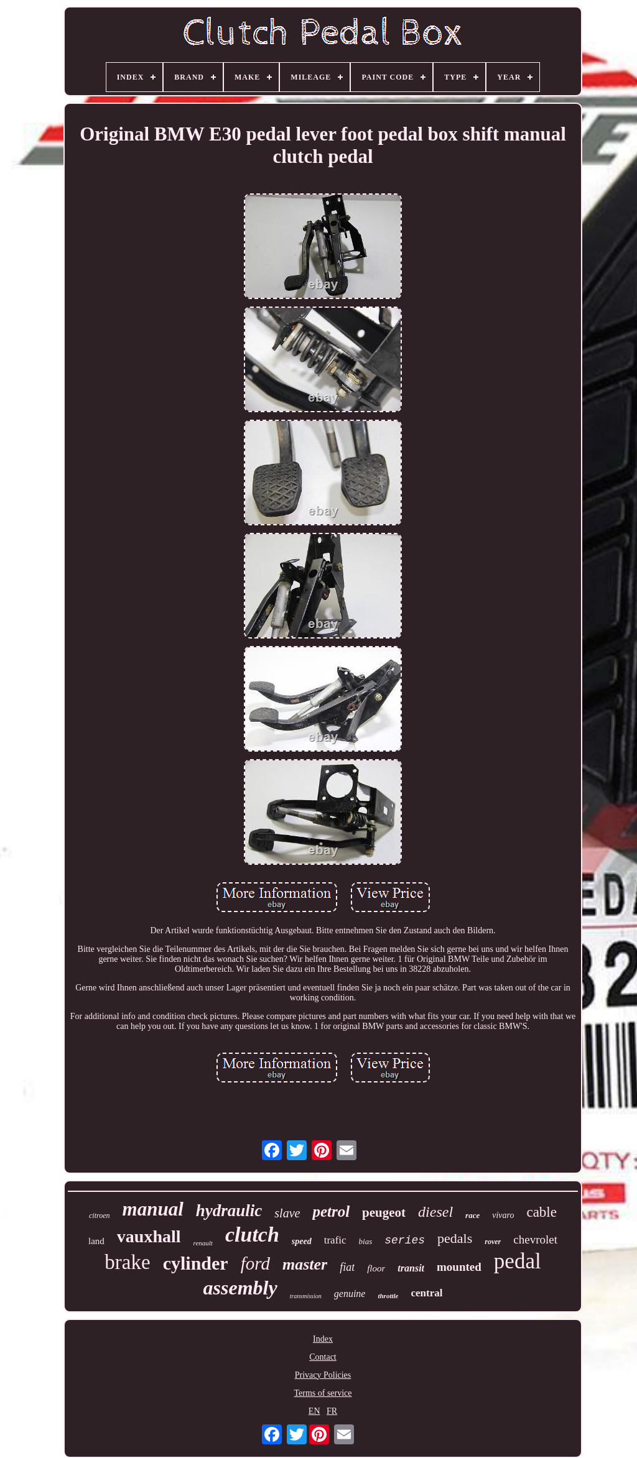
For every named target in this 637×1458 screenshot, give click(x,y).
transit (411, 1268)
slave (287, 1213)
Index (323, 1339)
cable (541, 1212)
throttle (388, 1295)
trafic (335, 1240)
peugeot (384, 1212)
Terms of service (322, 1393)
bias (366, 1241)
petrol (331, 1211)
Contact (323, 1357)
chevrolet (535, 1239)
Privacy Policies (323, 1375)
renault (203, 1243)
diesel (435, 1212)
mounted (459, 1266)
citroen (99, 1215)
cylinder (195, 1263)
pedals (454, 1238)
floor (376, 1268)
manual (153, 1209)
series (404, 1240)
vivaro (503, 1215)
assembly (240, 1287)
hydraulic (229, 1210)
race (472, 1215)
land (96, 1241)
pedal (517, 1261)
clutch (252, 1234)
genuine (350, 1293)
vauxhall (149, 1236)
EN (314, 1411)
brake (127, 1262)
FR (332, 1411)
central (426, 1293)
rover (493, 1241)
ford (255, 1263)
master (304, 1264)
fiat (347, 1267)
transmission (306, 1296)
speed (302, 1241)
